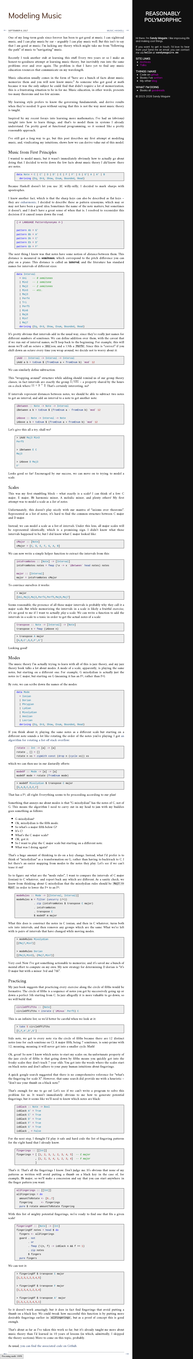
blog (154, 80)
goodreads (158, 90)
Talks (143, 65)
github (155, 74)
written (158, 77)
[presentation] (74, 382)
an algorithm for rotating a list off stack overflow (66, 738)
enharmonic (28, 202)
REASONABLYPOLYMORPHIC (162, 16)
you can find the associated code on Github (48, 1346)
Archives (145, 62)
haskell (119, 30)
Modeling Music (35, 15)
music (110, 30)
